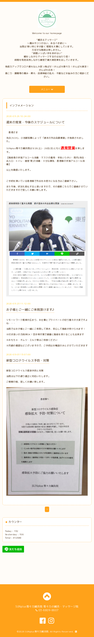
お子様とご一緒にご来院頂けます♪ (30, 310)
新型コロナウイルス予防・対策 (27, 360)
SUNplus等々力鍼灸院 (37, 631)
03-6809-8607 (49, 610)
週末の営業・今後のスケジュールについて (35, 122)
